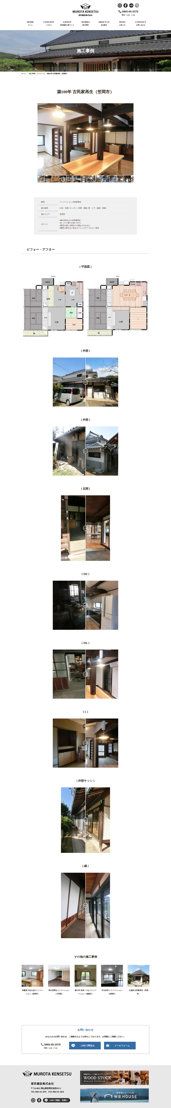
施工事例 (85, 25)
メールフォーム (122, 1045)
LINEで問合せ (88, 1045)
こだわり (49, 25)
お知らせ (122, 25)
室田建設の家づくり (67, 25)
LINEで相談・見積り (55, 1100)
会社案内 (104, 25)
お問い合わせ (140, 25)
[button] (131, 105)
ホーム (30, 25)
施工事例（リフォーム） (37, 73)
